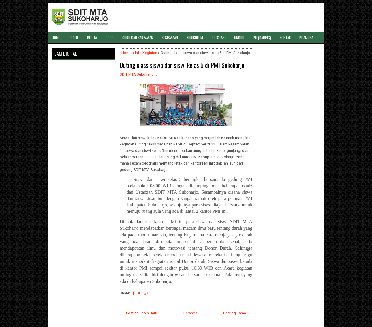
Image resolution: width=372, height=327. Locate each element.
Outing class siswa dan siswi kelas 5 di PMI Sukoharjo (182, 64)
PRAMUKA (306, 37)
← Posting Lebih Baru (139, 313)
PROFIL (73, 37)
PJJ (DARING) (262, 37)
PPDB (110, 37)
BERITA (92, 37)
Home (126, 53)
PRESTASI (219, 37)
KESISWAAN (170, 37)
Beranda (190, 313)
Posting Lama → (237, 313)
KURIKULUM (195, 37)
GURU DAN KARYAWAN (137, 37)
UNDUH (239, 37)
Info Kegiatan (146, 53)
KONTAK (285, 37)
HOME (56, 37)
